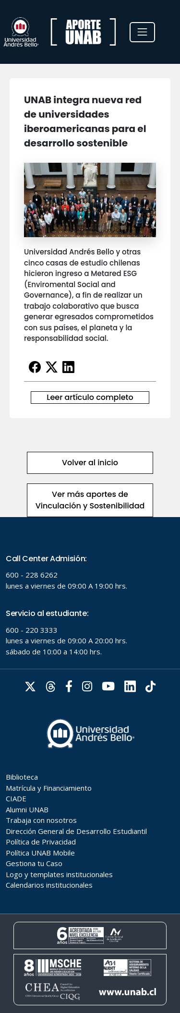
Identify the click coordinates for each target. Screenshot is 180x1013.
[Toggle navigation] (142, 32)
